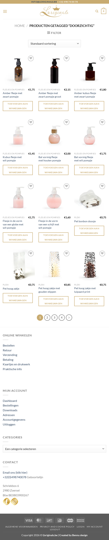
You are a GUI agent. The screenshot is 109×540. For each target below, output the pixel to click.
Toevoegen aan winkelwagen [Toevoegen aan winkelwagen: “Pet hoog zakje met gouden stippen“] (53, 301)
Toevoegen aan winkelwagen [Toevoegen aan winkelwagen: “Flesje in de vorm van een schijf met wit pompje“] (53, 237)
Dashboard (10, 400)
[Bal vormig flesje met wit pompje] (90, 134)
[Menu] (5, 11)
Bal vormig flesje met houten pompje (49, 158)
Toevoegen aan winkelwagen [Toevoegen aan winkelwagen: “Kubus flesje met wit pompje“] (18, 169)
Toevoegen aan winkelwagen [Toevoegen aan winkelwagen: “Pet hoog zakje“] (18, 298)
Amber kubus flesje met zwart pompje (85, 94)
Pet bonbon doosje (85, 221)
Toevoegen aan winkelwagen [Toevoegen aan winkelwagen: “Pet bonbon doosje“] (89, 230)
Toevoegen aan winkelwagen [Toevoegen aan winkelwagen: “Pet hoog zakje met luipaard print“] (89, 301)
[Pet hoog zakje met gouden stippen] (54, 266)
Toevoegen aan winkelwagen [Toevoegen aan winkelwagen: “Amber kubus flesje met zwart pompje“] (89, 106)
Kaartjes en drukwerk (16, 364)
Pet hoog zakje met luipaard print (85, 290)
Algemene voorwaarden (21, 526)
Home (20, 26)
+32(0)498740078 (14, 477)
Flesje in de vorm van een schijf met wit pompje (48, 224)
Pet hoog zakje (11, 288)
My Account (95, 526)
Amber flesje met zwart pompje (12, 94)
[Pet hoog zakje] (19, 266)
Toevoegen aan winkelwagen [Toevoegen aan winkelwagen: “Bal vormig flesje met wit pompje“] (89, 169)
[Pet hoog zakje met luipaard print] (90, 266)
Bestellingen (11, 405)
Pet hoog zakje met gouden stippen (49, 290)
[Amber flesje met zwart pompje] (19, 70)
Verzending (10, 354)
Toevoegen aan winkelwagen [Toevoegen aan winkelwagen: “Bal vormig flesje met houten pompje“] (53, 169)
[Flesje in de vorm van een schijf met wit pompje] (54, 198)
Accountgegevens (14, 419)
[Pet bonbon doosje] (90, 198)
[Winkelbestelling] (54, 43)
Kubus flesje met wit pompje (12, 158)
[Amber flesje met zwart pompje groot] (54, 70)
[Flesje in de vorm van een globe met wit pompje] (19, 198)
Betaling (8, 359)
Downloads (10, 410)
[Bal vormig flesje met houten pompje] (54, 134)
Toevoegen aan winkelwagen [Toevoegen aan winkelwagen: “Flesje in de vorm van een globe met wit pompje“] (18, 237)
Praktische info (12, 369)
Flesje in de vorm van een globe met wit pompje (13, 224)
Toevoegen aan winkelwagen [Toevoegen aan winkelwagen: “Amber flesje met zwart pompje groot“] (53, 106)
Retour (7, 350)
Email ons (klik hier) (15, 472)
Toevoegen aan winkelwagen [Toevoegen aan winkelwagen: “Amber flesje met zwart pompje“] (18, 106)
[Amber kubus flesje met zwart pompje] (90, 70)
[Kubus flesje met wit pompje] (19, 134)
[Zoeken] (96, 11)
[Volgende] (69, 317)
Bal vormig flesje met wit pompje (83, 158)
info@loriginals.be (44, 1)
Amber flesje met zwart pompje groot (49, 94)
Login (80, 526)
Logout (55, 529)
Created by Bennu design (73, 535)
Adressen (9, 415)
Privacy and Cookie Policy (57, 526)
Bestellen (9, 345)
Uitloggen (9, 424)
